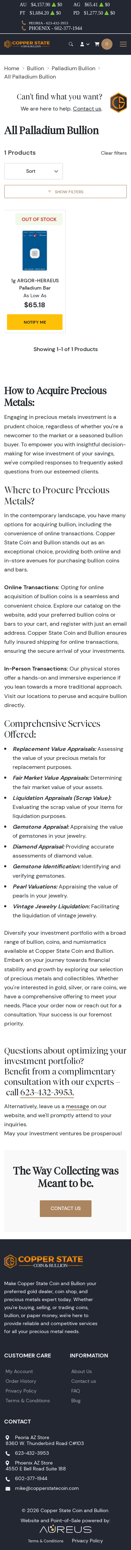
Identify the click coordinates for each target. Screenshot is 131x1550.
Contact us (87, 108)
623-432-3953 (32, 1453)
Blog (76, 1400)
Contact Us (66, 1208)
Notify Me (35, 322)
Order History (21, 1381)
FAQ (75, 1391)
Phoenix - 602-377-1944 (55, 28)
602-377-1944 (31, 1478)
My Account (19, 1371)
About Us (81, 1371)
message (77, 1106)
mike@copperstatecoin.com (47, 1488)
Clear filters (114, 153)
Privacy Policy (21, 1391)
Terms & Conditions (28, 1400)
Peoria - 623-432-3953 (48, 23)
